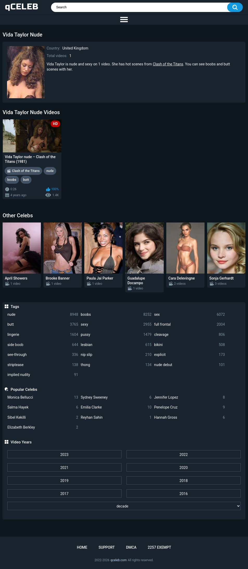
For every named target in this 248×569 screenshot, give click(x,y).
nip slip (116, 354)
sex (189, 314)
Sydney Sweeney (116, 397)
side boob (42, 345)
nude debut (189, 365)
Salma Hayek (42, 407)
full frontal (189, 324)
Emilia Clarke (116, 407)
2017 (64, 494)
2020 (184, 468)
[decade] (124, 506)
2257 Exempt (159, 547)
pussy (116, 334)
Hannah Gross (189, 417)
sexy (116, 324)
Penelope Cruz (189, 407)
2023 (64, 455)
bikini (189, 345)
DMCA (131, 547)
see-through (42, 354)
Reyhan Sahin (116, 417)
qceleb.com (118, 560)
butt (42, 324)
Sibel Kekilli (42, 417)
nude (42, 314)
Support (107, 547)
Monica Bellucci (42, 397)
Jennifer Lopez (189, 397)
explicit (189, 354)
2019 (64, 481)
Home (82, 547)
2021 (64, 468)
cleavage (189, 334)
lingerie (42, 334)
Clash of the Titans (168, 64)
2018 (184, 481)
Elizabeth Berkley (42, 427)
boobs (116, 314)
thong (116, 365)
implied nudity (42, 375)
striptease (42, 365)
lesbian (116, 345)
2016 (184, 494)
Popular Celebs (24, 389)
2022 (184, 455)
